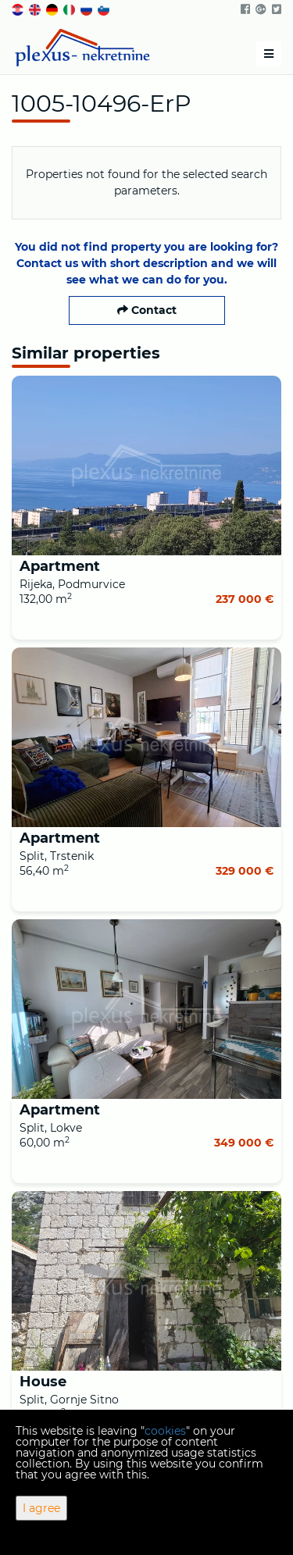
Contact (147, 310)
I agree (41, 1508)
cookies (165, 1431)
